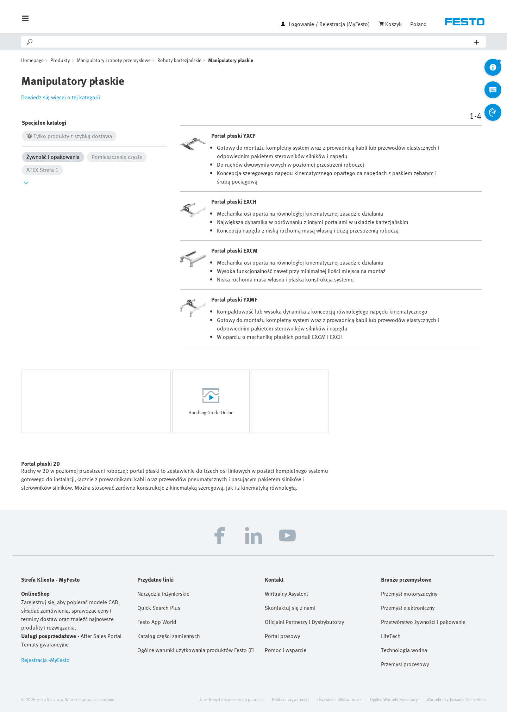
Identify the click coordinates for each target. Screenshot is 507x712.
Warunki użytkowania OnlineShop (456, 699)
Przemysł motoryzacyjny (409, 593)
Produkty (60, 60)
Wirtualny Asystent (286, 593)
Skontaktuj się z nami (290, 607)
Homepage (32, 60)
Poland (418, 24)
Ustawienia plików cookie (339, 699)
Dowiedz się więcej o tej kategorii (60, 97)
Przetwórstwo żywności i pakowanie (423, 622)
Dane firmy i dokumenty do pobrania (231, 699)
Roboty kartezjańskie (179, 60)
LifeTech (391, 636)
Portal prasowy (282, 636)
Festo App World (156, 622)
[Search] (254, 42)
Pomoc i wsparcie (285, 650)
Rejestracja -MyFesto (45, 660)
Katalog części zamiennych (168, 636)
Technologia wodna (404, 650)
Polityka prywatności (290, 699)
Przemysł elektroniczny (407, 607)
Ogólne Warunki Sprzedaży (394, 699)
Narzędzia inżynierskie (163, 593)
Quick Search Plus (158, 607)
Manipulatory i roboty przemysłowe (114, 60)
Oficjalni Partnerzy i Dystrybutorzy (304, 622)
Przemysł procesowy (405, 664)
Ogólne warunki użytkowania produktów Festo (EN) (195, 650)
